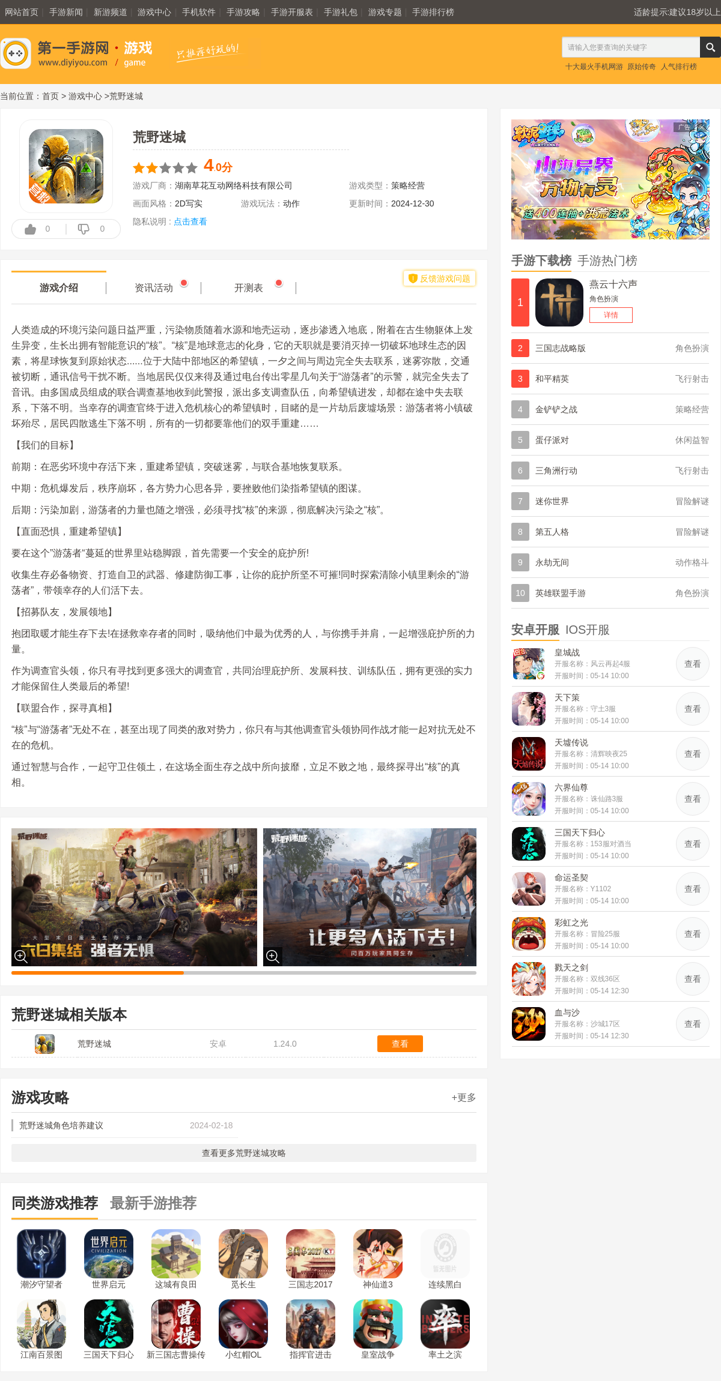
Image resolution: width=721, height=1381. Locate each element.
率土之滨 (445, 1329)
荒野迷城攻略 (261, 1153)
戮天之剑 (571, 967)
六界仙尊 (571, 787)
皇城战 (567, 652)
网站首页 (21, 12)
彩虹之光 (571, 922)
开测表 (248, 288)
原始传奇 (641, 66)
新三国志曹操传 (176, 1329)
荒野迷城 (94, 1044)
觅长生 (243, 1259)
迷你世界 (552, 501)
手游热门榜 (607, 260)
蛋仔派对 (552, 440)
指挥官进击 (310, 1329)
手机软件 (199, 12)
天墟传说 (571, 742)
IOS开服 (587, 629)
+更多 (464, 1097)
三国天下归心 (109, 1329)
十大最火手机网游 (594, 66)
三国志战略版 (560, 348)
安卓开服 (535, 629)
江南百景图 (41, 1329)
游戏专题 (385, 12)
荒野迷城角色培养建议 (61, 1125)
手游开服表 (292, 12)
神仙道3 (378, 1259)
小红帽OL (243, 1329)
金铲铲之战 (556, 409)
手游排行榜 (433, 12)
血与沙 (567, 1012)
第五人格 (552, 532)
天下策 (567, 697)
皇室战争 (378, 1329)
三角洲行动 (556, 470)
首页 (50, 96)
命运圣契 (571, 877)
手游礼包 (340, 12)
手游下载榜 (541, 260)
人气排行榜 (679, 66)
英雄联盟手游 (560, 593)
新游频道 (110, 12)
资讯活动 (154, 288)
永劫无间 (552, 562)
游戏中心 (154, 12)
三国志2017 (310, 1259)
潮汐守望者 (41, 1259)
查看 (400, 1044)
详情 (611, 315)
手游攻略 (243, 12)
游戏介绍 (59, 288)
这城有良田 (176, 1259)
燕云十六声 (613, 284)
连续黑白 (445, 1259)
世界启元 (108, 1259)
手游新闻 (66, 12)
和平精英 (552, 379)
